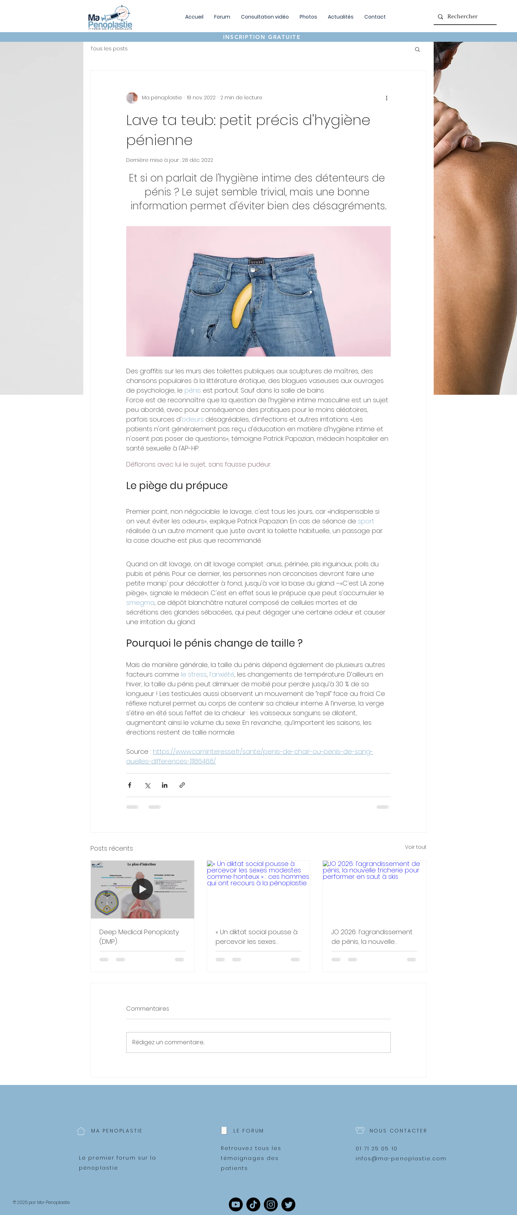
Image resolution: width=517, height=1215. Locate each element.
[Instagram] (271, 1204)
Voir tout (416, 847)
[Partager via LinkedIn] (164, 785)
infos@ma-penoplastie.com (401, 1158)
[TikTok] (253, 1204)
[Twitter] (288, 1204)
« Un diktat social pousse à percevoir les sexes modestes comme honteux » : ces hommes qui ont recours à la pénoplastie (256, 936)
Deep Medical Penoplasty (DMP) (139, 936)
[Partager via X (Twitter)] (147, 785)
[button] (417, 49)
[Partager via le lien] (182, 785)
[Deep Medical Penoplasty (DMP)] (142, 889)
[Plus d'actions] (386, 98)
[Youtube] (236, 1204)
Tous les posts (109, 48)
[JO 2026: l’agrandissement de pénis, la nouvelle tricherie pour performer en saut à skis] (374, 889)
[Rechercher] (464, 16)
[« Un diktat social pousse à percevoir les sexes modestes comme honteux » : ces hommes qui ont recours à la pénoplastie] (258, 889)
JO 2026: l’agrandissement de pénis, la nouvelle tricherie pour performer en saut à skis (374, 936)
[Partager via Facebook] (129, 785)
